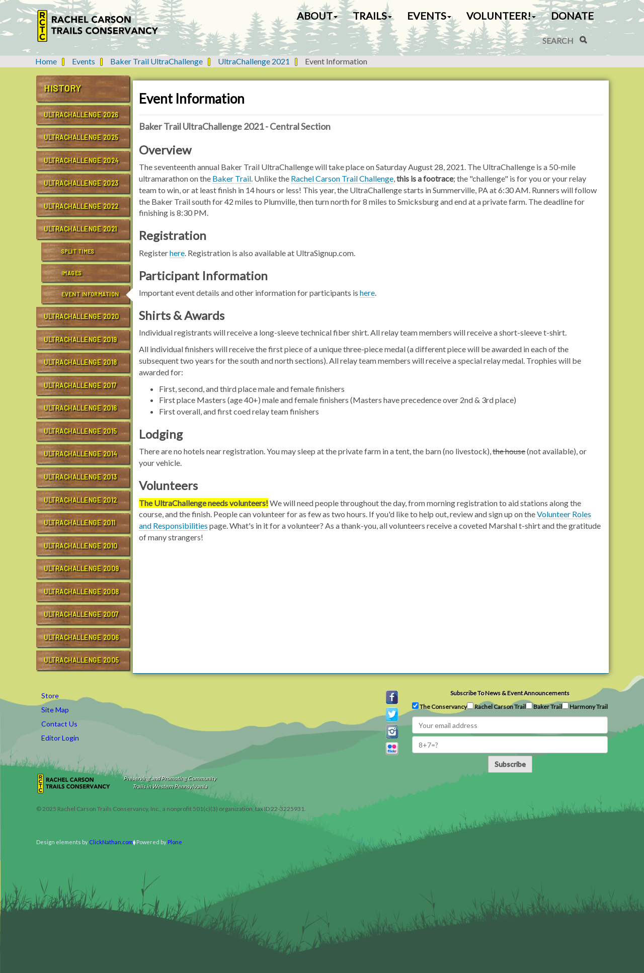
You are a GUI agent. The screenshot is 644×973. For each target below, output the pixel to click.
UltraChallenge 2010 (81, 546)
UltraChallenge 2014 (80, 454)
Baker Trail (231, 178)
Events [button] (429, 16)
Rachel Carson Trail (496, 706)
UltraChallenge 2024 (81, 160)
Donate (572, 16)
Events (83, 61)
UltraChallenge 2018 (80, 362)
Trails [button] (372, 16)
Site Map (55, 709)
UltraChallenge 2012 (80, 500)
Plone (175, 842)
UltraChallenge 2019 (80, 340)
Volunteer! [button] (501, 16)
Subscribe (510, 764)
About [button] (317, 16)
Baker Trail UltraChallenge (156, 61)
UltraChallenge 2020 (81, 316)
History (63, 88)
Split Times (78, 251)
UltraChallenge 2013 (80, 477)
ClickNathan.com (111, 842)
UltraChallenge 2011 (80, 523)
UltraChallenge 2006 (81, 637)
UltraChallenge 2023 (81, 183)
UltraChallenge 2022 (81, 206)
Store (50, 695)
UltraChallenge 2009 (81, 568)
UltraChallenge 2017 (80, 385)
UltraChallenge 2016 (80, 408)
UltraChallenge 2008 (81, 592)
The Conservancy (439, 706)
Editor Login (60, 738)
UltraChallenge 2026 (81, 115)
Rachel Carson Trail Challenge (342, 178)
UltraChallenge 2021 (254, 61)
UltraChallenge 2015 (80, 431)
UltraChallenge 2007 (81, 614)
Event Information (90, 294)
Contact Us (59, 723)
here (177, 253)
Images (71, 273)
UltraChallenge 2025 (81, 137)
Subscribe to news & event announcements (510, 693)
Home (46, 61)
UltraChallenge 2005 (81, 660)
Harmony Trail (585, 706)
